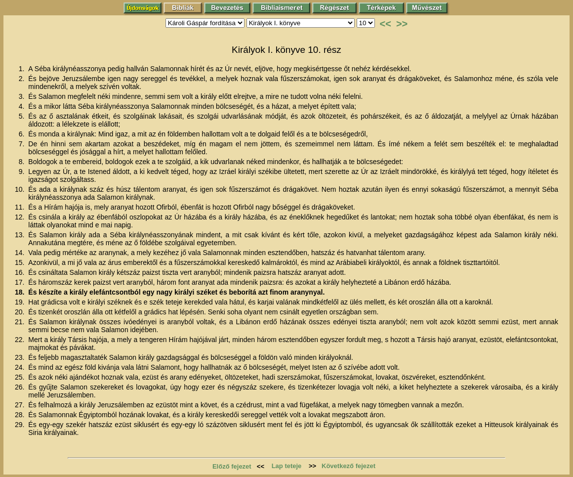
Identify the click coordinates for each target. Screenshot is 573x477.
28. (20, 415)
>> (402, 23)
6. (23, 134)
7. (23, 144)
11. (20, 207)
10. (20, 189)
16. (20, 272)
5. (23, 116)
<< (385, 23)
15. (20, 262)
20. (20, 312)
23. (20, 357)
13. (20, 235)
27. (20, 405)
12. (20, 217)
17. (20, 282)
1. (23, 69)
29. (20, 425)
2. (23, 79)
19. (20, 302)
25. (20, 377)
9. (23, 171)
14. (20, 253)
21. (20, 322)
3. (23, 96)
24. (20, 367)
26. (20, 387)
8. (23, 162)
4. (23, 106)
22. (20, 340)
